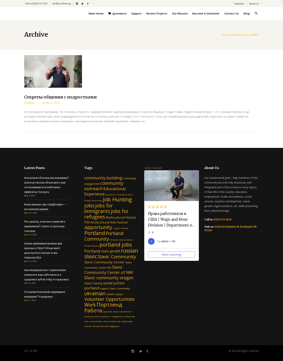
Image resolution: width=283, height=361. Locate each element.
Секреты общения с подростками (60, 97)
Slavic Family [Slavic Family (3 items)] (93, 283)
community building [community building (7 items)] (103, 178)
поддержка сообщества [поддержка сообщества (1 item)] (123, 316)
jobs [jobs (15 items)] (89, 205)
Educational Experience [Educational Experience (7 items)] (105, 191)
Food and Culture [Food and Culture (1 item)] (124, 194)
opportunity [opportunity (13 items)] (98, 227)
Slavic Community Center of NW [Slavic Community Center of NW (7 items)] (108, 269)
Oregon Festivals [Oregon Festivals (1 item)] (120, 228)
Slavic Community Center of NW (239, 35)
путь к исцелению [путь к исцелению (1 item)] (93, 321)
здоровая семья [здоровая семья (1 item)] (111, 311)
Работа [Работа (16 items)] (93, 310)
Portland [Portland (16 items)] (94, 232)
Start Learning (171, 255)
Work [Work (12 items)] (90, 305)
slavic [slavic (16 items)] (90, 256)
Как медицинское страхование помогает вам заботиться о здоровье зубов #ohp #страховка (46, 274)
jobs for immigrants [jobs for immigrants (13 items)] (98, 208)
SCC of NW (30, 351)
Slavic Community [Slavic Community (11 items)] (117, 256)
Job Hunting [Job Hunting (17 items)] (117, 199)
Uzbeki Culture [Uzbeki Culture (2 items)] (114, 294)
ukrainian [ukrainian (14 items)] (95, 293)
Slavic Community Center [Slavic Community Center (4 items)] (104, 262)
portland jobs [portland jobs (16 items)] (116, 244)
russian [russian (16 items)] (129, 250)
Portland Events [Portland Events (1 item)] (91, 246)
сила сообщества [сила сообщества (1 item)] (111, 321)
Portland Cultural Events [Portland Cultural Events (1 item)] (121, 240)
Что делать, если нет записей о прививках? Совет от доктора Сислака (44, 226)
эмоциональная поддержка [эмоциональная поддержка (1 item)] (105, 326)
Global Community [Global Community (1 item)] (93, 200)
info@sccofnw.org (61, 3)
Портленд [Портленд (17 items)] (109, 304)
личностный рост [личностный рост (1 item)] (102, 316)
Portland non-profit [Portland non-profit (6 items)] (102, 251)
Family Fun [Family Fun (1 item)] (110, 194)
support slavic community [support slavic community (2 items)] (115, 288)
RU (173, 241)
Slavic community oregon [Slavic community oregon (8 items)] (108, 278)
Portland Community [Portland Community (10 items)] (103, 236)
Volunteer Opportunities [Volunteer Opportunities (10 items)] (109, 299)
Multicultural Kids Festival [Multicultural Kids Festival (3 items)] (109, 222)
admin (31, 102)
